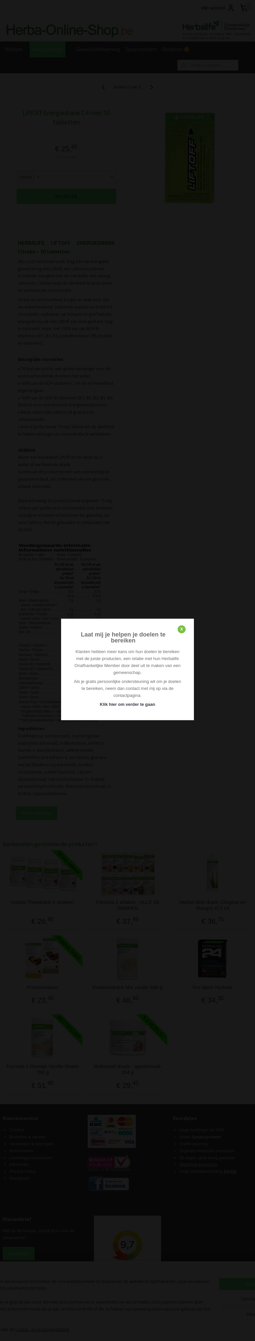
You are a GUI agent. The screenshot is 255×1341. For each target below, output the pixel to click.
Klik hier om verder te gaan (127, 704)
